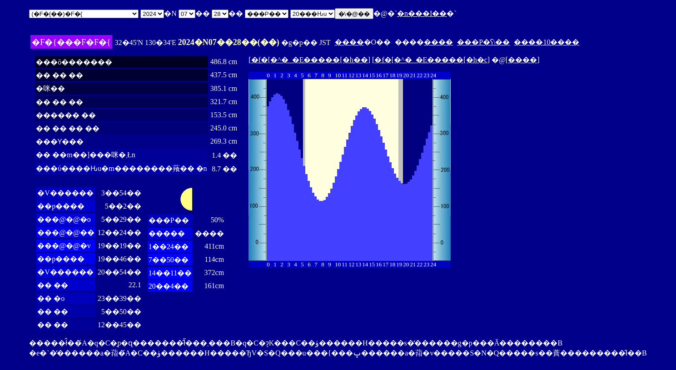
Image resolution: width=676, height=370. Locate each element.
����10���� (546, 42)
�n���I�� (422, 13)
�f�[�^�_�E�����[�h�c (430, 60)
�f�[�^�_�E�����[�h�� (309, 60)
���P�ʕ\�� (483, 42)
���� (349, 42)
